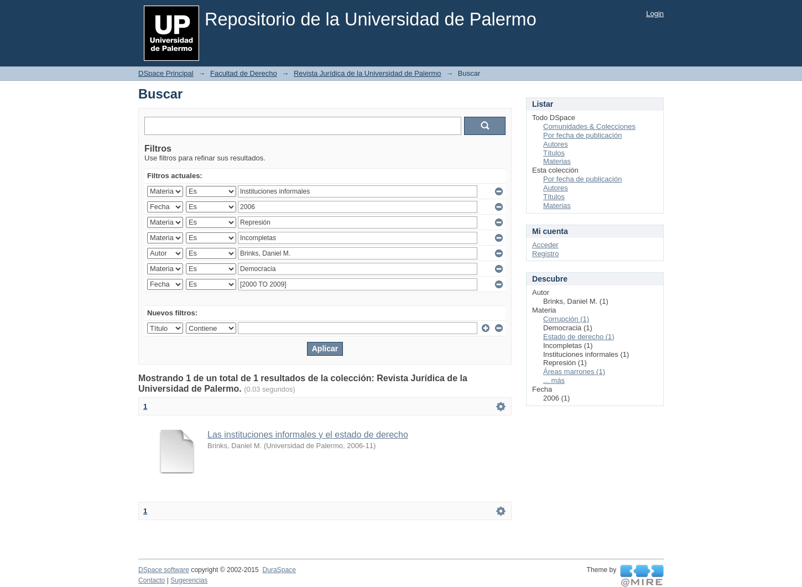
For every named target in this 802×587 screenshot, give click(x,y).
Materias (557, 161)
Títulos (554, 153)
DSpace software (163, 570)
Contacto (151, 580)
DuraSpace (278, 570)
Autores (555, 144)
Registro (545, 254)
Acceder (545, 245)
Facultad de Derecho (243, 73)
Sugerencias (188, 580)
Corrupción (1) (566, 319)
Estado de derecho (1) (578, 337)
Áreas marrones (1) (574, 371)
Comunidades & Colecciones (589, 126)
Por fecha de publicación (582, 135)
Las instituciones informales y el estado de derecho (307, 434)
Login (655, 13)
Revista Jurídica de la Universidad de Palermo (367, 73)
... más (554, 380)
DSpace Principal (166, 73)
